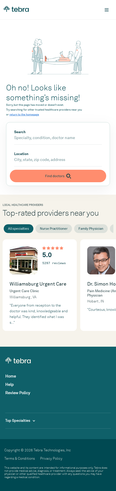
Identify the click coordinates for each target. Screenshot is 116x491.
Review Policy (17, 392)
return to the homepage (24, 114)
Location (21, 154)
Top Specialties (20, 421)
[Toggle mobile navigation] (107, 10)
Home (10, 376)
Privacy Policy (51, 458)
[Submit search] (58, 176)
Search (20, 132)
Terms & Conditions (19, 458)
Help (9, 384)
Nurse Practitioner (54, 229)
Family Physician (90, 229)
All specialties (18, 229)
